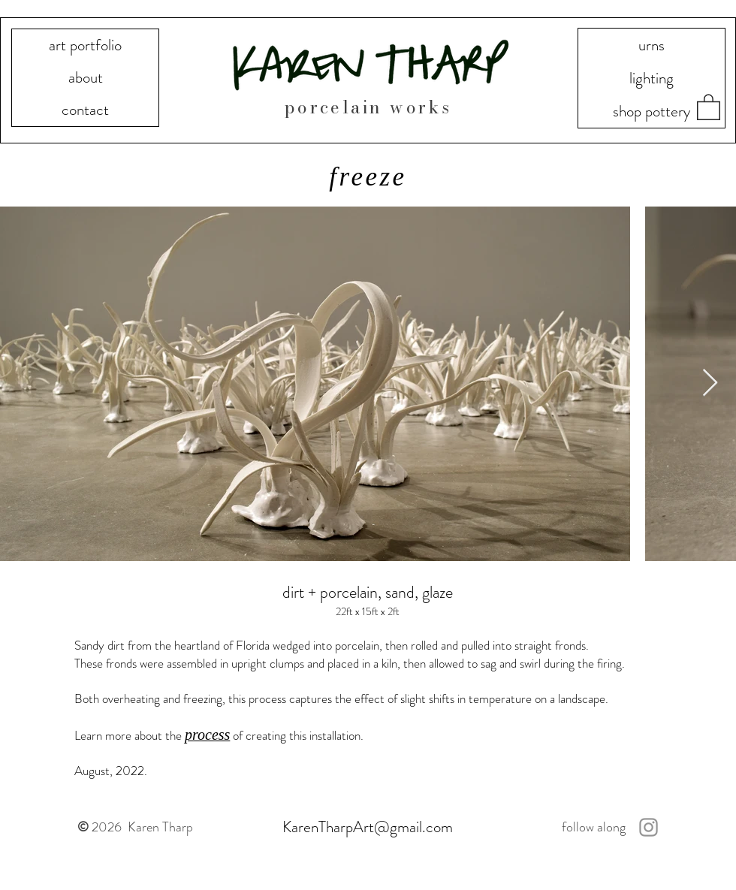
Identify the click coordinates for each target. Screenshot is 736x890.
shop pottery (651, 111)
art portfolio (85, 45)
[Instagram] (648, 827)
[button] (708, 106)
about (85, 77)
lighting (651, 78)
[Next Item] (710, 383)
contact (85, 109)
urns (651, 45)
